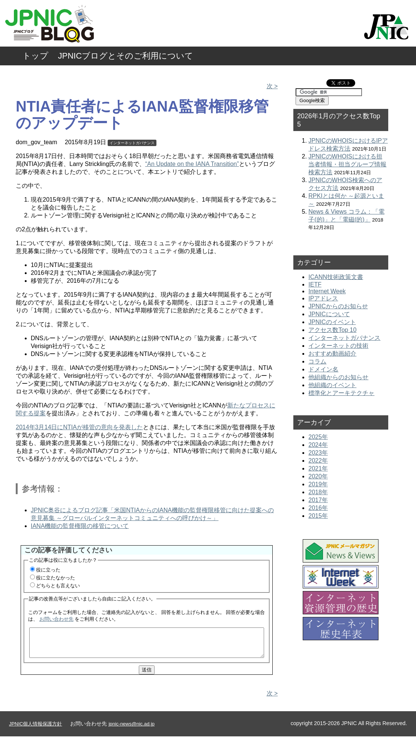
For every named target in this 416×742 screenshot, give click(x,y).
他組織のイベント (332, 385)
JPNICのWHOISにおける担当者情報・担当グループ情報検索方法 (347, 164)
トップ (35, 55)
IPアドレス (323, 298)
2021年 (318, 468)
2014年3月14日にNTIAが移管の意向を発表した (79, 427)
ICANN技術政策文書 (335, 277)
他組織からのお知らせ (338, 377)
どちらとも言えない (58, 585)
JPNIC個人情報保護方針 (35, 729)
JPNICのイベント (332, 322)
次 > (272, 86)
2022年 (318, 460)
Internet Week (326, 291)
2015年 (318, 516)
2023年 (318, 452)
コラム (317, 361)
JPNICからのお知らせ (338, 306)
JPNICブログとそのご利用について (126, 55)
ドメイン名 (323, 369)
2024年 (318, 445)
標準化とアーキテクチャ (341, 393)
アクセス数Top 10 (332, 330)
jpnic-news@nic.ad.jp (131, 729)
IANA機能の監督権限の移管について (80, 526)
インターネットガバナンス (132, 143)
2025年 (318, 437)
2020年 (318, 476)
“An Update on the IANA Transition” (192, 164)
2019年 (318, 484)
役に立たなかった (55, 578)
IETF (314, 284)
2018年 (318, 492)
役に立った (48, 570)
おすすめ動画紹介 (332, 353)
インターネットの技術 (338, 345)
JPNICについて (329, 314)
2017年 (318, 500)
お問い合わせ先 (56, 619)
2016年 (318, 508)
